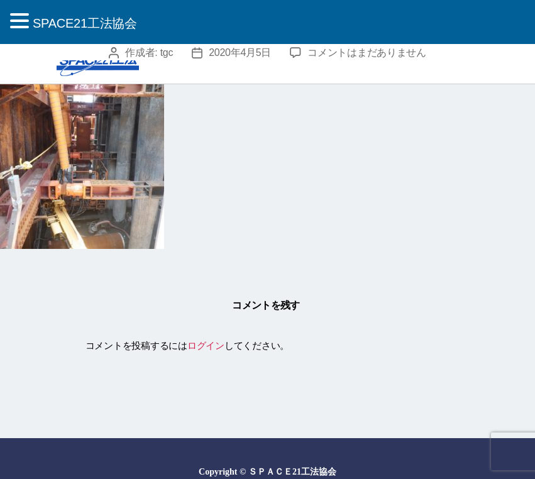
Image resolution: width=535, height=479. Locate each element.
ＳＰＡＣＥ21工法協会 (292, 471)
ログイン (205, 346)
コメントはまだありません (366, 52)
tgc (167, 52)
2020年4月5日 (240, 52)
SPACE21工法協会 (85, 23)
